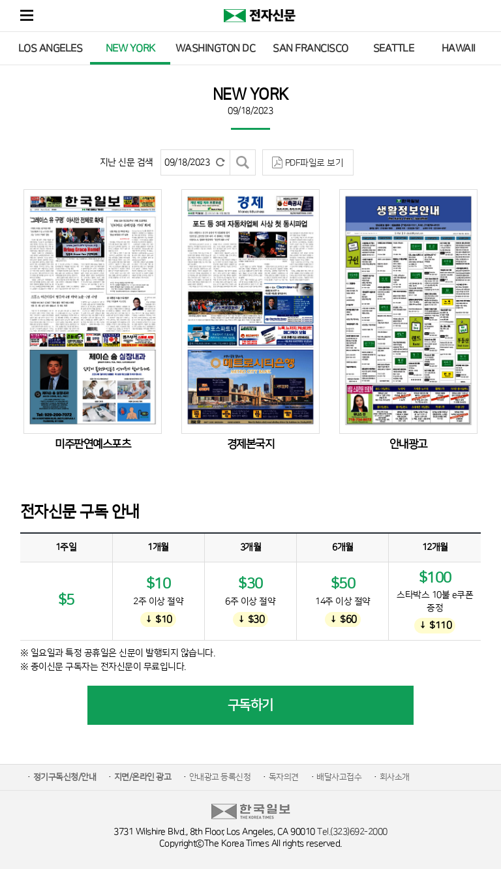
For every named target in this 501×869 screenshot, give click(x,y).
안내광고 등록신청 (220, 777)
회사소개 (395, 777)
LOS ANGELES (50, 48)
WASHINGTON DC (215, 48)
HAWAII (459, 48)
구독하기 (250, 705)
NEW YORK (130, 48)
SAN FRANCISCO (310, 48)
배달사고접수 (338, 777)
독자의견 (284, 777)
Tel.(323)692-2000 (352, 832)
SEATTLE (393, 48)
